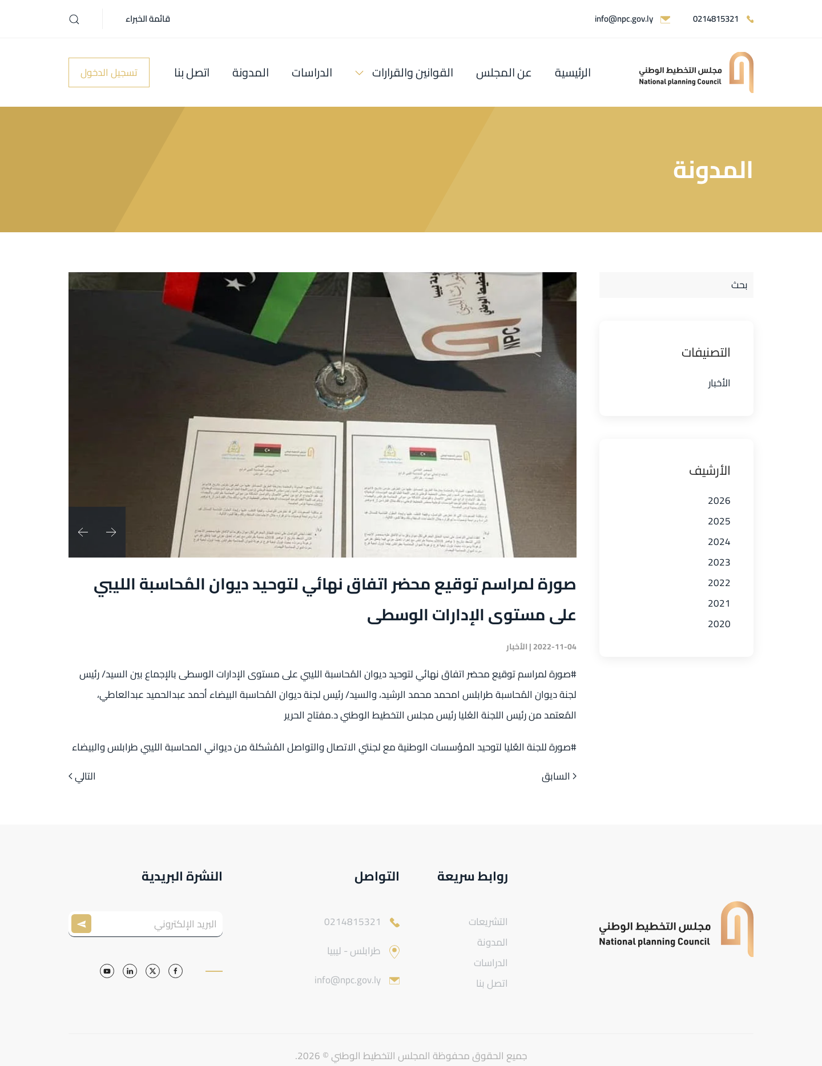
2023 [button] (719, 562)
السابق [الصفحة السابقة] (559, 777)
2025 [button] (719, 521)
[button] (74, 19)
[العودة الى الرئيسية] (696, 72)
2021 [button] (719, 603)
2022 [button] (719, 583)
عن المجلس (504, 72)
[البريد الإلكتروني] (145, 924)
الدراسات (312, 72)
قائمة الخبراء (148, 18)
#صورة (563, 674)
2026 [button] (719, 500)
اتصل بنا (191, 72)
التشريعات (488, 921)
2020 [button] (719, 624)
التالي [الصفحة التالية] (82, 777)
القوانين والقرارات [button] (412, 72)
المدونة (250, 72)
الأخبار (719, 383)
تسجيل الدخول (109, 72)
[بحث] (676, 285)
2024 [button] (719, 541)
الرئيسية (573, 72)
